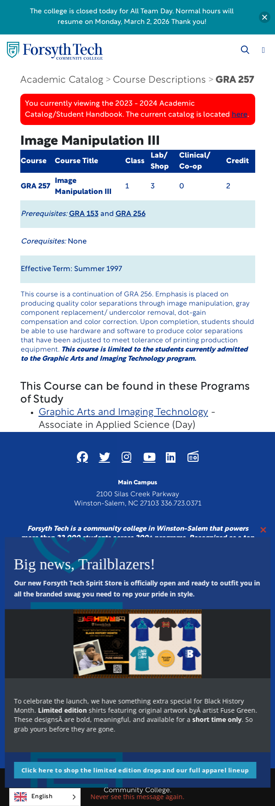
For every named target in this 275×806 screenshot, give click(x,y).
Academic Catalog (61, 80)
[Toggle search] (245, 50)
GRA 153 (84, 214)
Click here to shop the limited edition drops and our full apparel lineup (135, 770)
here (239, 115)
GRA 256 (131, 214)
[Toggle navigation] (263, 50)
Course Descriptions (159, 80)
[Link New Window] (82, 457)
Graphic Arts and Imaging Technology (123, 412)
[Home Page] (55, 50)
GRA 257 (235, 80)
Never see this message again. (138, 796)
